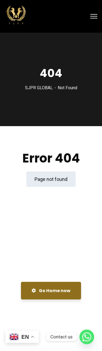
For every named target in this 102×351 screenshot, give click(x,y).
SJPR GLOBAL (39, 87)
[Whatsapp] (86, 337)
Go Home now (51, 291)
